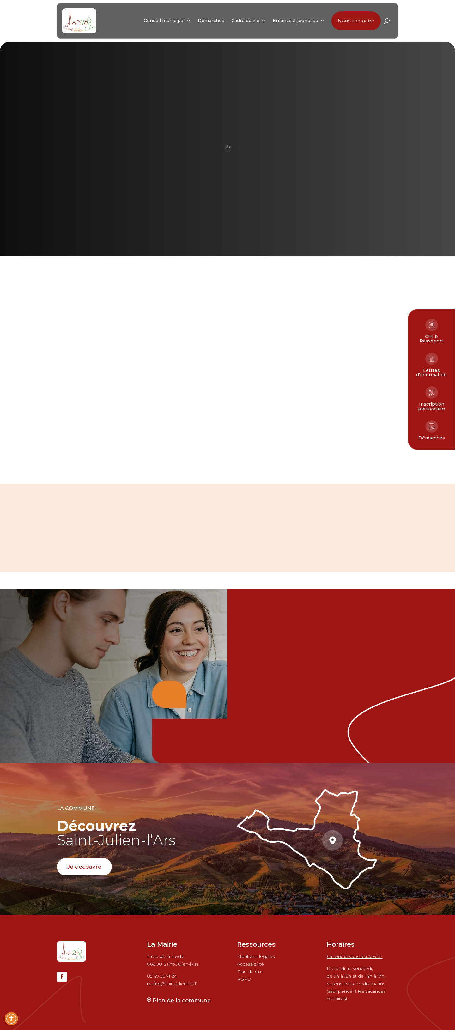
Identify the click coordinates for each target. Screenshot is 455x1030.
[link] (79, 20)
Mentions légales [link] (256, 956)
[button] (356, 20)
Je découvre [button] (84, 866)
